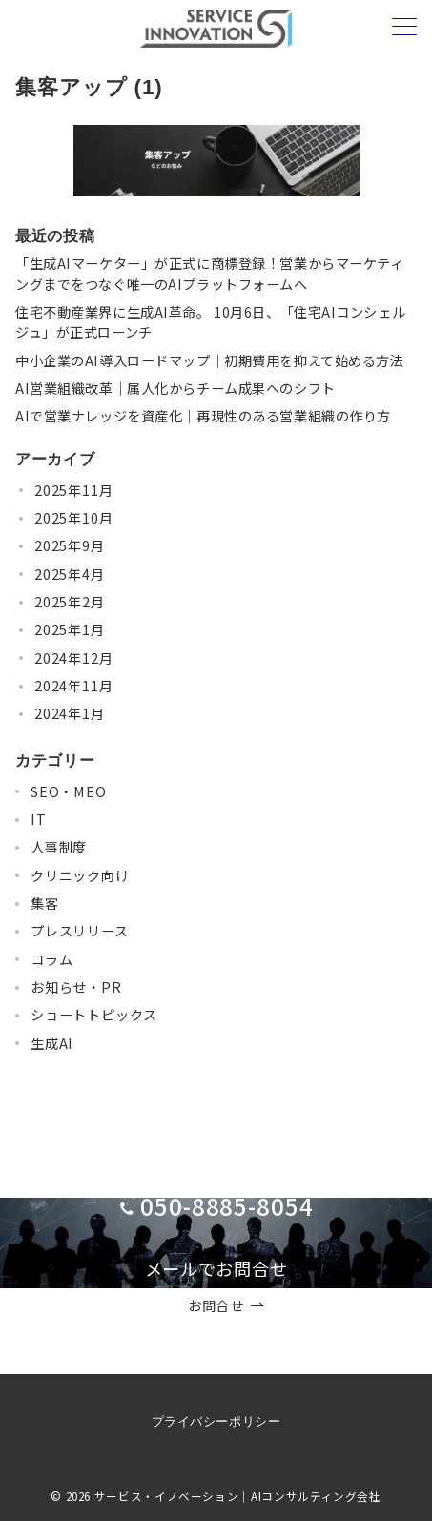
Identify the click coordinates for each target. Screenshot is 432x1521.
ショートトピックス (94, 1014)
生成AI (52, 1043)
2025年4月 (69, 574)
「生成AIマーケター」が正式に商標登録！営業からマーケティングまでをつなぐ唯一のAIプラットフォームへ (209, 273)
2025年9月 (69, 545)
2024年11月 (73, 685)
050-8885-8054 (227, 1206)
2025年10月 (73, 517)
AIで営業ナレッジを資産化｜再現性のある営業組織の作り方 (203, 415)
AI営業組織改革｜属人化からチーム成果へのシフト (175, 388)
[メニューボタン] (404, 28)
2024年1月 (69, 713)
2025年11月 (73, 490)
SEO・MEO (69, 791)
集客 (45, 903)
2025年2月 (69, 601)
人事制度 (59, 846)
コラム (51, 959)
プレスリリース (80, 930)
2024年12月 (73, 658)
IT (39, 819)
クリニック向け (80, 875)
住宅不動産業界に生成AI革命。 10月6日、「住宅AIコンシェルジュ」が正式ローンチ (210, 321)
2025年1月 (69, 629)
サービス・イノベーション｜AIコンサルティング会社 (237, 1496)
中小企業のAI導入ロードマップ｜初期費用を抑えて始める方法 (209, 360)
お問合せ (226, 1306)
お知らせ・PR (76, 987)
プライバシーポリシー (216, 1421)
